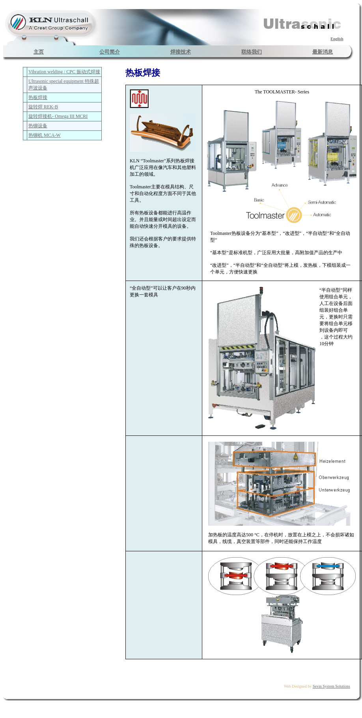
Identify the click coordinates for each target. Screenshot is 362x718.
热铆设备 (37, 125)
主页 (39, 52)
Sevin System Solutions (331, 686)
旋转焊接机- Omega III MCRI (58, 116)
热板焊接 (37, 97)
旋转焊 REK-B (43, 107)
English (336, 39)
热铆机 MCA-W (44, 135)
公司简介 (109, 52)
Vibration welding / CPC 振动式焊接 (64, 71)
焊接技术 (180, 52)
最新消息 (322, 52)
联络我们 (251, 52)
